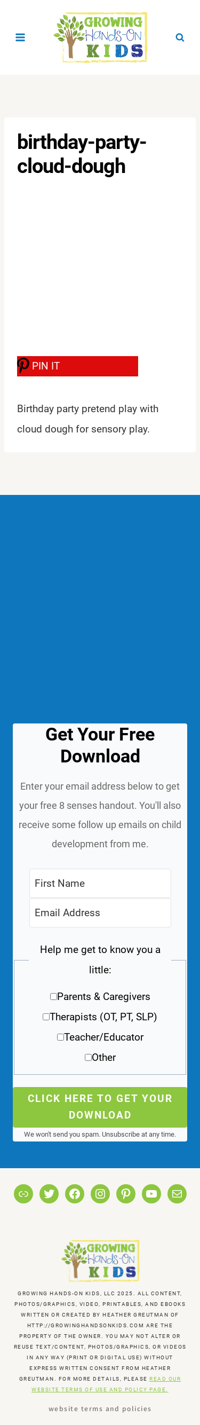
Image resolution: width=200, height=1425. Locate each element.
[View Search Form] (179, 37)
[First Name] (100, 883)
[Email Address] (100, 912)
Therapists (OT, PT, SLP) (103, 1017)
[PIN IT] (77, 366)
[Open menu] (20, 37)
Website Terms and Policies (100, 1408)
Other (104, 1057)
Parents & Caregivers (103, 996)
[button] (100, 1007)
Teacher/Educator (103, 1037)
